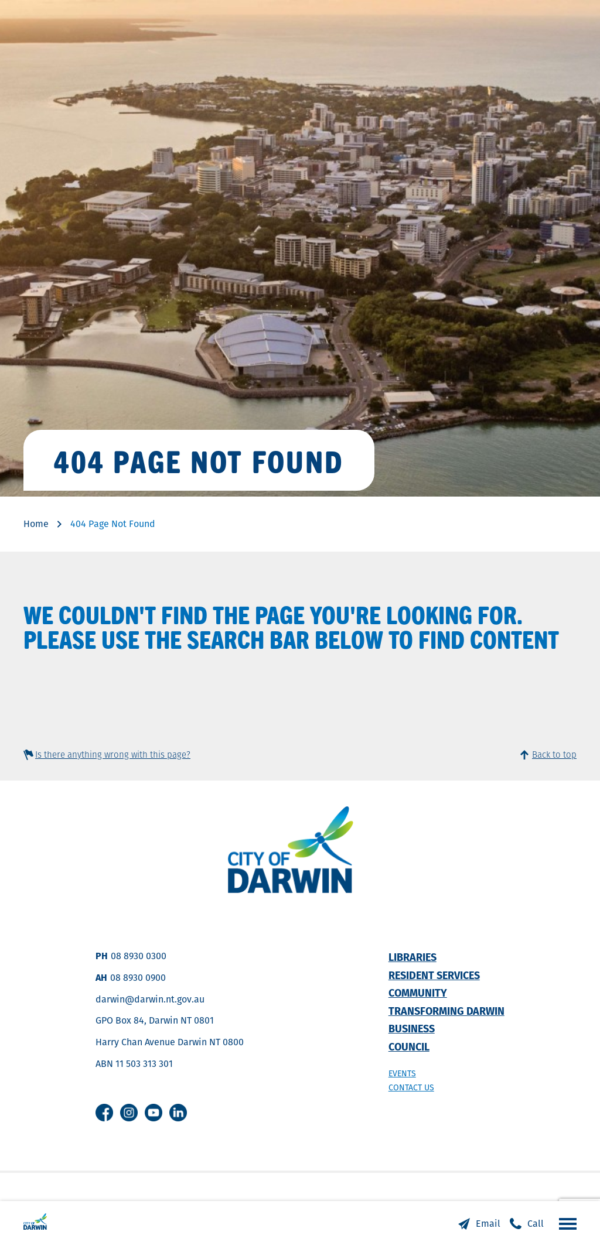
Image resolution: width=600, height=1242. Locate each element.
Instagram (129, 1112)
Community (417, 993)
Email (488, 1223)
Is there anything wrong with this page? (112, 754)
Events (402, 1073)
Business (411, 1028)
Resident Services (434, 975)
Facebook (104, 1112)
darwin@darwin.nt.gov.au (150, 999)
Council (408, 1046)
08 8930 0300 (138, 956)
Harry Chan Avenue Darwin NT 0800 (170, 1042)
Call (535, 1223)
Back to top (554, 754)
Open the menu (565, 1223)
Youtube (153, 1112)
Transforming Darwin (446, 1011)
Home (36, 524)
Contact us (411, 1087)
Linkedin (178, 1112)
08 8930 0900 (138, 977)
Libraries (412, 957)
